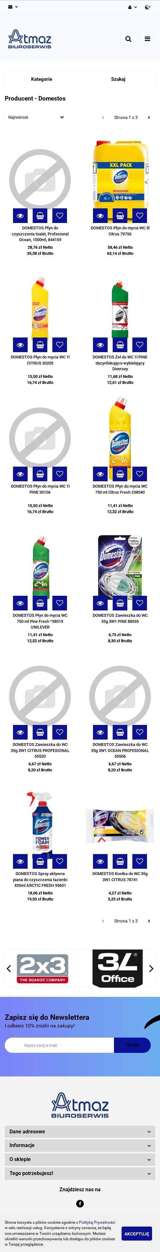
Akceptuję (136, 1233)
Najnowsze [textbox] (18, 117)
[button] (148, 7)
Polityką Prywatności (97, 1222)
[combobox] (36, 117)
